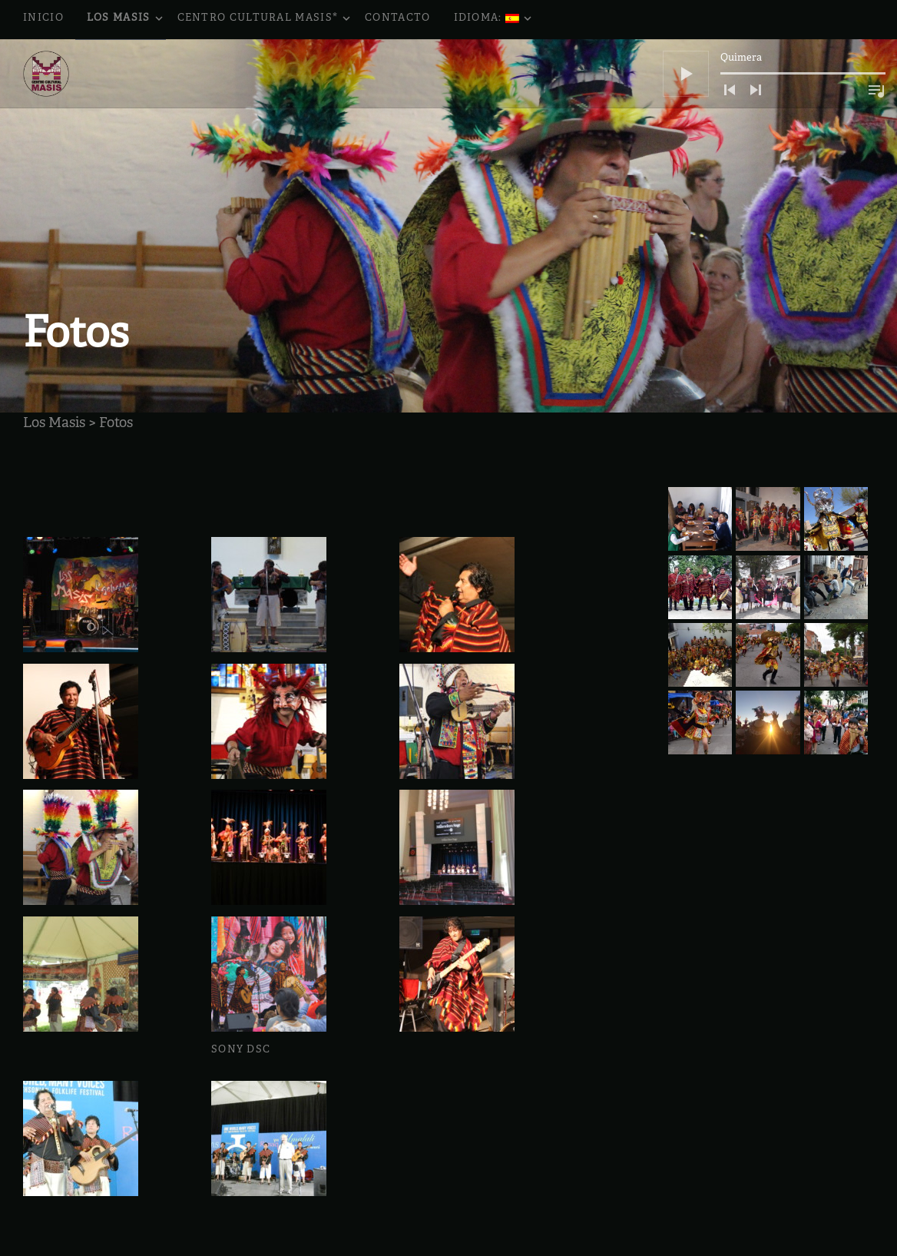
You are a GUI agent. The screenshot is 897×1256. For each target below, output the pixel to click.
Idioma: (494, 19)
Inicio (43, 18)
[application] (774, 74)
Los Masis (126, 19)
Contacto (397, 18)
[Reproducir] (686, 74)
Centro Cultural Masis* (265, 19)
